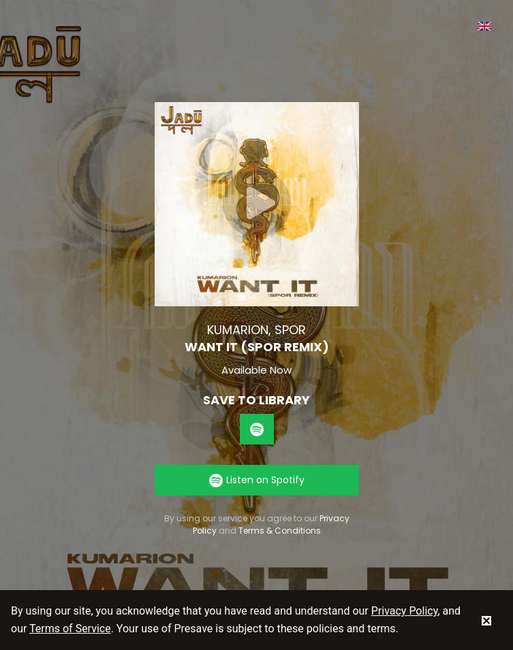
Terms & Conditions (279, 530)
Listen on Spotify (257, 480)
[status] (486, 620)
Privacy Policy (404, 610)
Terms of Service (70, 628)
